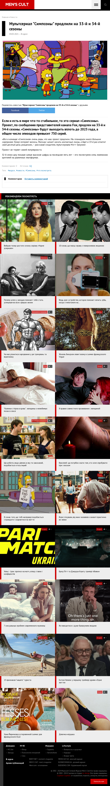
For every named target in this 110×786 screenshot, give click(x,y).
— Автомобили (51, 753)
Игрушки (49, 745)
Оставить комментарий (36, 178)
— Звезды (10, 753)
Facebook (15, 110)
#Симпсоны (30, 170)
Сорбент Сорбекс (64, 775)
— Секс (22, 756)
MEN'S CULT (40, 762)
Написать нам (99, 781)
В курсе (9, 759)
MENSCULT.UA (70, 759)
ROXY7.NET (41, 759)
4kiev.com (38, 765)
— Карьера (66, 753)
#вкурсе (11, 170)
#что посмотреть (43, 170)
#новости (20, 170)
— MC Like (9, 749)
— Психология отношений (30, 753)
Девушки (10, 745)
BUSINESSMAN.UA (71, 762)
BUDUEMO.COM (72, 765)
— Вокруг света (68, 756)
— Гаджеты (49, 749)
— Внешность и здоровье (72, 749)
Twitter (42, 110)
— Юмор (23, 749)
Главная (5, 17)
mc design (86, 773)
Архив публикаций (15, 763)
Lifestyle (66, 745)
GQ (30, 166)
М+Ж (22, 745)
